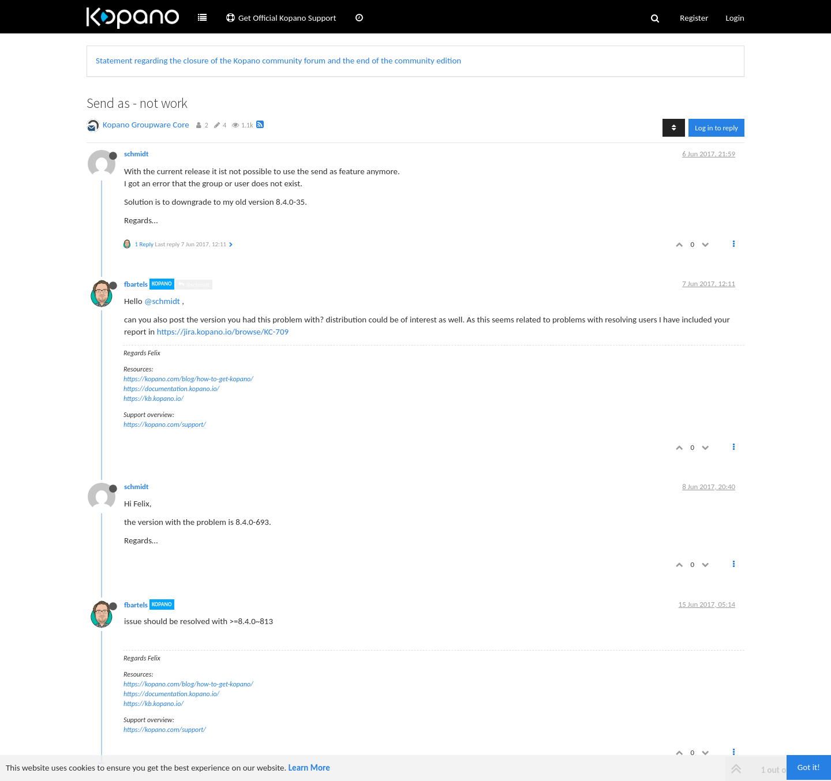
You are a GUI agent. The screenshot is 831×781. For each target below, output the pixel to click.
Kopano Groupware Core (146, 124)
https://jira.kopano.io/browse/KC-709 (223, 331)
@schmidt (193, 284)
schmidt (136, 153)
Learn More (309, 768)
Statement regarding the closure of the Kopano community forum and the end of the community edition (278, 60)
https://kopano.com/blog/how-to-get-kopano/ (188, 379)
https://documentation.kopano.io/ (171, 389)
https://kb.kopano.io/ (153, 399)
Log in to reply (716, 127)
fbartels (136, 284)
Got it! (809, 767)
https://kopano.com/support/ (164, 424)
